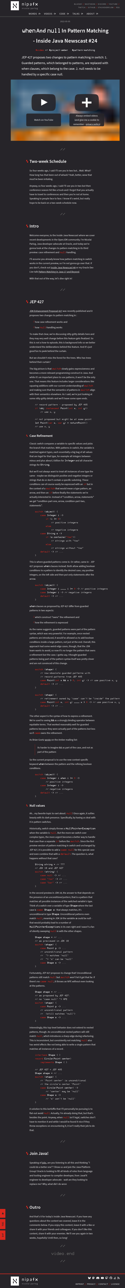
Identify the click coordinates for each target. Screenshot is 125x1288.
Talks (76, 13)
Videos (48, 13)
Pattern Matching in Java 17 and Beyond (59, 271)
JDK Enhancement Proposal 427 (45, 310)
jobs (44, 1162)
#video (40, 50)
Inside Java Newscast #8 (63, 267)
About (91, 13)
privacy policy (93, 124)
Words (33, 13)
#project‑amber (58, 50)
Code (62, 13)
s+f (2, 1235)
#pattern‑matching (83, 50)
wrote (48, 739)
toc (2, 1224)
